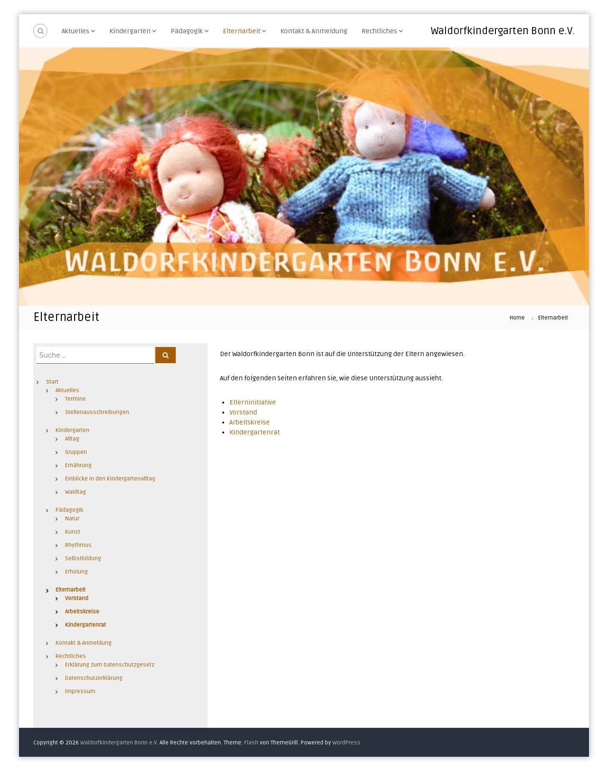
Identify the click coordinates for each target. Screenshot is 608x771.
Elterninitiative (252, 402)
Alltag (72, 438)
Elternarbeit (241, 31)
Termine (75, 399)
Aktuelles (75, 31)
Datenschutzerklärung (94, 678)
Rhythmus (78, 545)
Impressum (80, 691)
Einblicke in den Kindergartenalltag (110, 478)
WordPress (346, 742)
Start (52, 382)
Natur (72, 518)
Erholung (76, 571)
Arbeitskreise (249, 422)
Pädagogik (187, 31)
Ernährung (78, 465)
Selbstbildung (83, 558)
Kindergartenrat (254, 432)
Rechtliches (379, 31)
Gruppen (76, 452)
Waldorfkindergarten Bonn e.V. (503, 31)
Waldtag (75, 492)
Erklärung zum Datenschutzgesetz (109, 664)
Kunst (72, 532)
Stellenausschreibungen (97, 412)
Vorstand (243, 412)
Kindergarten (130, 31)
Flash (251, 742)
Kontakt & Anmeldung (313, 31)
